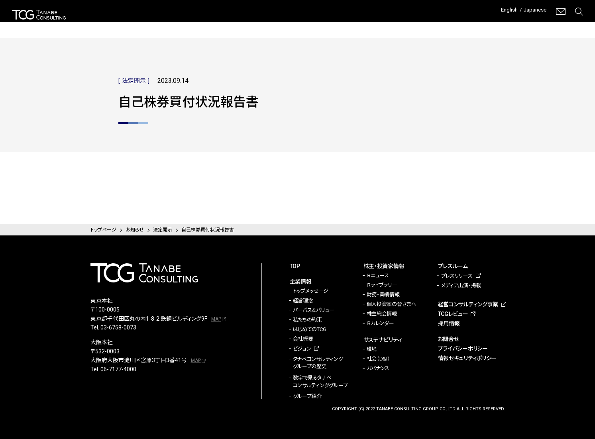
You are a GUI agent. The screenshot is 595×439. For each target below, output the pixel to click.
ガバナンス (378, 368)
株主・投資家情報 (273, 24)
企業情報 (224, 24)
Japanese (532, 11)
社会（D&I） (378, 359)
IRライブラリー (382, 285)
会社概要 (303, 339)
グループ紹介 (307, 396)
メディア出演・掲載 (461, 285)
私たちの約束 (307, 320)
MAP (216, 319)
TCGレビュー (520, 24)
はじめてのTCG (309, 329)
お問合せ (448, 339)
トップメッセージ (310, 291)
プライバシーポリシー (463, 348)
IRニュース (378, 275)
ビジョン (302, 349)
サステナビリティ (332, 24)
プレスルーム (386, 24)
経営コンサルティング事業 (448, 24)
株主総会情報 (382, 314)
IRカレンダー (380, 323)
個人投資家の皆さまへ (391, 304)
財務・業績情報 (383, 295)
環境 (372, 349)
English (502, 11)
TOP (295, 266)
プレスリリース (457, 276)
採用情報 (571, 24)
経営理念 (303, 301)
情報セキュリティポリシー (467, 358)
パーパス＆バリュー (314, 310)
